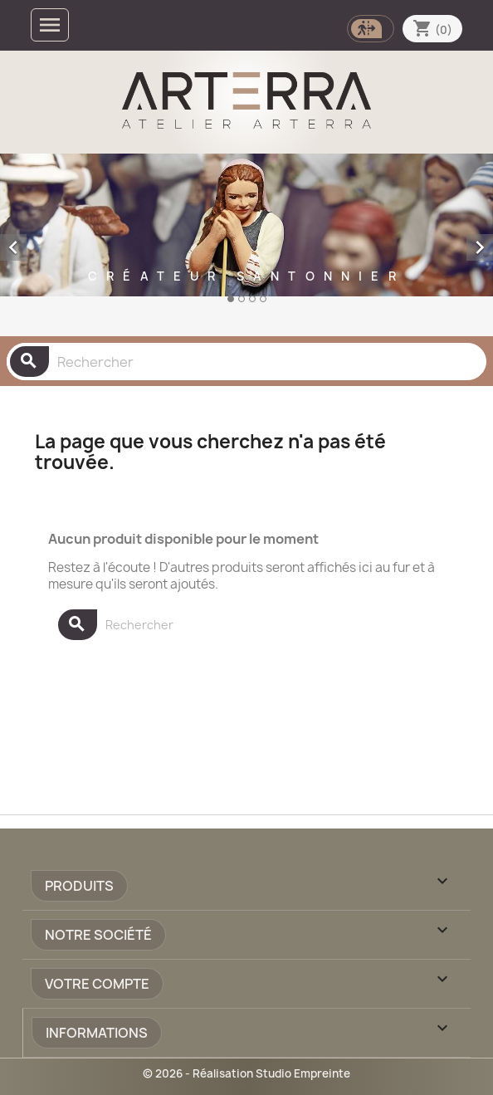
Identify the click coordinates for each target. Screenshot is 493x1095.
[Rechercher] (246, 361)
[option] (246, 242)
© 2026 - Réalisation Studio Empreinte (246, 1073)
